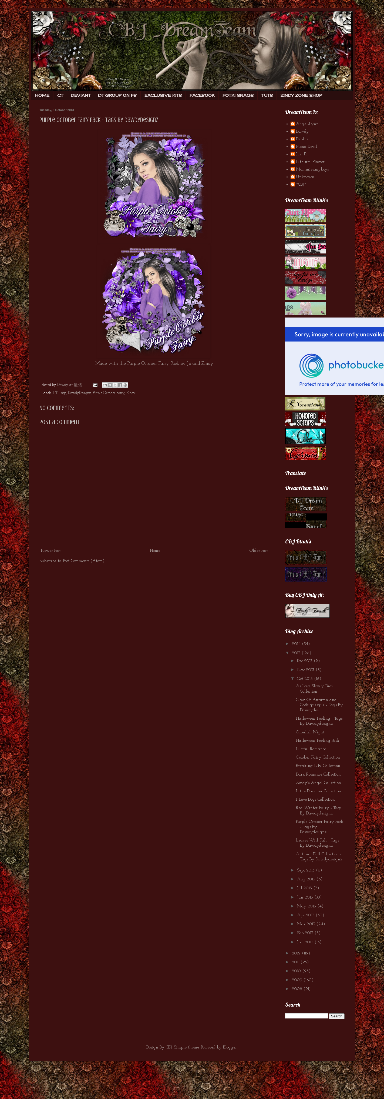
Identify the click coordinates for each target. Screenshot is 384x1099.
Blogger (230, 1047)
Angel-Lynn (307, 124)
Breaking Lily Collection (318, 766)
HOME (42, 95)
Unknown (305, 177)
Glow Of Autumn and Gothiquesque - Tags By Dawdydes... (319, 705)
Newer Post (50, 551)
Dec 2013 (305, 661)
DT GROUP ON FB (117, 95)
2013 (297, 653)
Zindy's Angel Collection (318, 783)
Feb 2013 (306, 933)
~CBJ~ (301, 184)
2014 (297, 644)
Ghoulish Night (310, 732)
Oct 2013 (305, 679)
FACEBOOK (202, 95)
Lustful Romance (311, 749)
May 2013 (307, 906)
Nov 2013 (306, 670)
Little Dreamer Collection (318, 791)
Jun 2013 (305, 897)
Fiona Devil (306, 147)
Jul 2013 (305, 888)
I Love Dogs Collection (315, 799)
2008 (298, 989)
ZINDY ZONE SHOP (301, 95)
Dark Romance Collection (318, 774)
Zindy (131, 393)
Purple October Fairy (108, 393)
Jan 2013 (306, 942)
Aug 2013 (306, 879)
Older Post (259, 551)
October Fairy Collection (318, 757)
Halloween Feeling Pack (317, 741)
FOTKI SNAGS (238, 95)
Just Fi (302, 154)
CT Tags (59, 393)
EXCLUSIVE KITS (163, 95)
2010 (297, 971)
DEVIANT (80, 95)
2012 (297, 953)
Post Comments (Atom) (84, 561)
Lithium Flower (310, 162)
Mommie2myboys (312, 169)
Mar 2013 (306, 924)
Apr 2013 (306, 915)
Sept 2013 (306, 870)
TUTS (267, 95)
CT (60, 95)
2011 (296, 962)
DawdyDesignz (79, 393)
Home (155, 551)
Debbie (302, 139)
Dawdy (302, 131)
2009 (298, 980)
